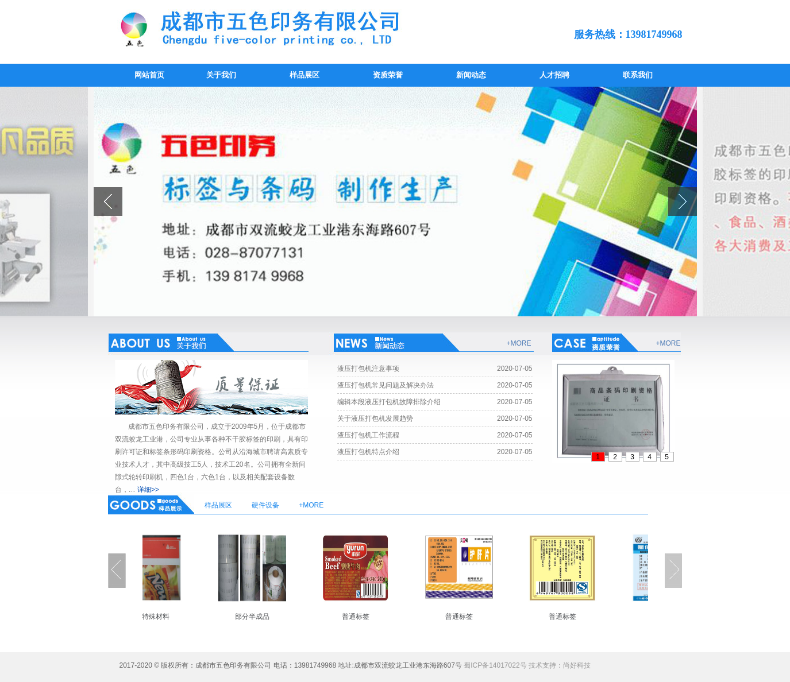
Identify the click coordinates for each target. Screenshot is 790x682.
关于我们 (221, 75)
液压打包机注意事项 (368, 369)
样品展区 (304, 75)
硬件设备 (265, 505)
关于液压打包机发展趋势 (375, 418)
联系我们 (638, 75)
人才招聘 (554, 75)
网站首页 (149, 75)
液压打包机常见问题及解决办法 (385, 385)
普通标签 (361, 617)
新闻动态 (471, 75)
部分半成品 (258, 617)
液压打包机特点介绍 (368, 452)
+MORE (518, 343)
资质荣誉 (388, 75)
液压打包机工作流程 (368, 435)
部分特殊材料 (154, 617)
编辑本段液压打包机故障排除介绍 (389, 402)
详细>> (148, 490)
